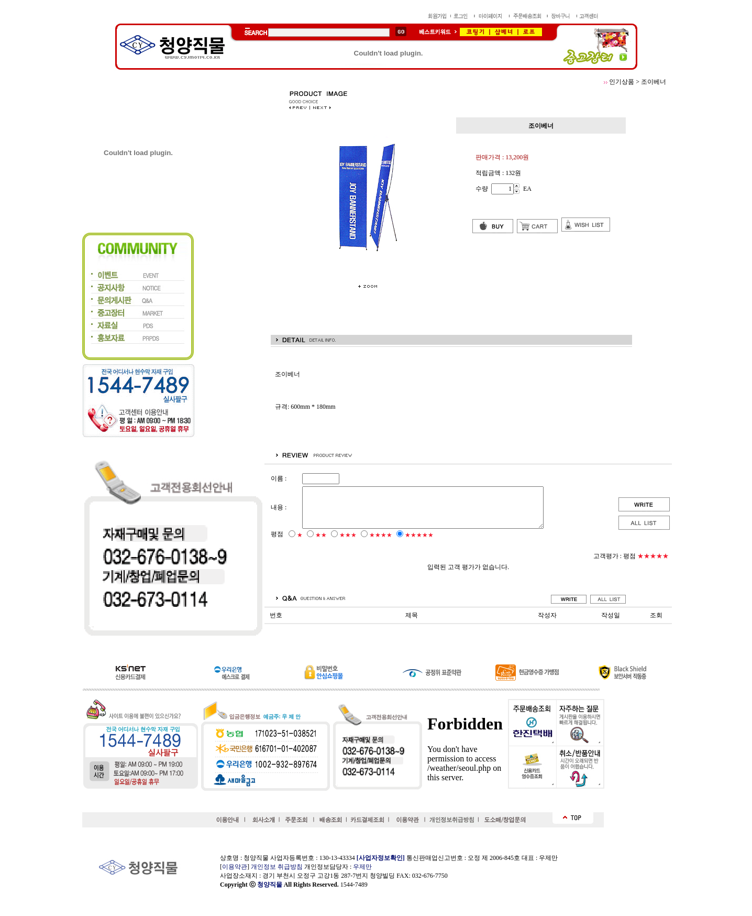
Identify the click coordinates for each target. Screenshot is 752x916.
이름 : (278, 478)
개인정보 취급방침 (277, 866)
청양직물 (269, 884)
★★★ (348, 543)
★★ (321, 543)
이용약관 (234, 866)
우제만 (362, 866)
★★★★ (380, 543)
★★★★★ (419, 543)
